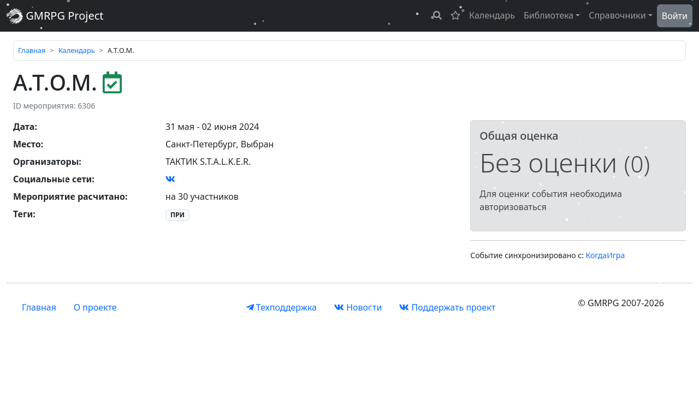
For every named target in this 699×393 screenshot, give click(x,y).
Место (27, 144)
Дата (23, 127)
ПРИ (177, 214)
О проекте (95, 307)
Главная (31, 50)
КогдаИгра (605, 255)
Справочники (617, 15)
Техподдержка (281, 307)
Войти (675, 16)
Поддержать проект (447, 307)
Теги (23, 214)
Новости (358, 307)
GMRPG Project (55, 16)
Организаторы (46, 162)
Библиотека (548, 15)
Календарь (492, 15)
